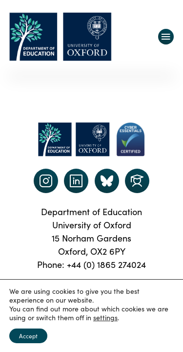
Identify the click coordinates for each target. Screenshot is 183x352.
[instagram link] (46, 181)
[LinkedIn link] (76, 181)
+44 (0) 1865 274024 (106, 264)
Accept (28, 336)
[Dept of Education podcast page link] (107, 181)
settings (105, 317)
